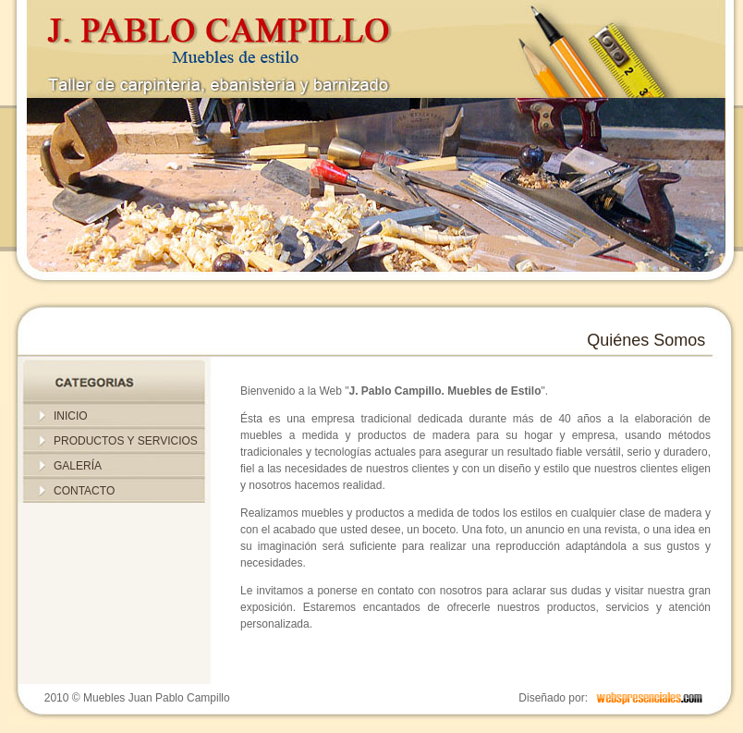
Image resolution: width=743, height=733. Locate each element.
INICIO (71, 415)
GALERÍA (78, 465)
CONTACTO (84, 490)
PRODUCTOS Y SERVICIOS (126, 440)
